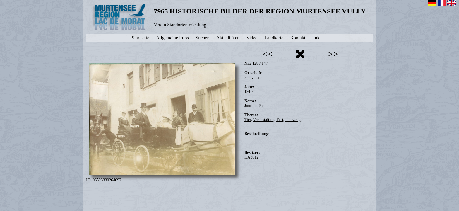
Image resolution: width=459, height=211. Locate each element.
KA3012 (251, 157)
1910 (248, 91)
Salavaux (251, 77)
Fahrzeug (293, 120)
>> (333, 54)
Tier (247, 120)
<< (268, 54)
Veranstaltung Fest (268, 120)
